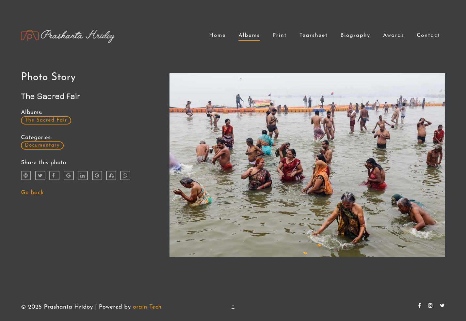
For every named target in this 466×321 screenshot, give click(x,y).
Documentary (42, 145)
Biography (355, 35)
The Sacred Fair (46, 120)
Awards (393, 35)
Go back (32, 193)
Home (217, 35)
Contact (428, 35)
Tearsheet (313, 35)
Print (279, 35)
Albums (249, 35)
